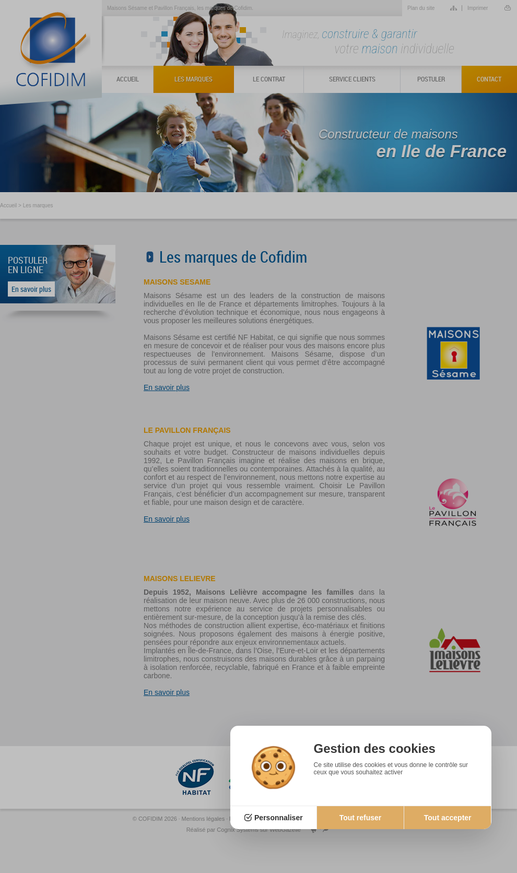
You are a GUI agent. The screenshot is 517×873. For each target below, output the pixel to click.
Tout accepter (448, 817)
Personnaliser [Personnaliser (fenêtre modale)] (278, 817)
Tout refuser (360, 817)
